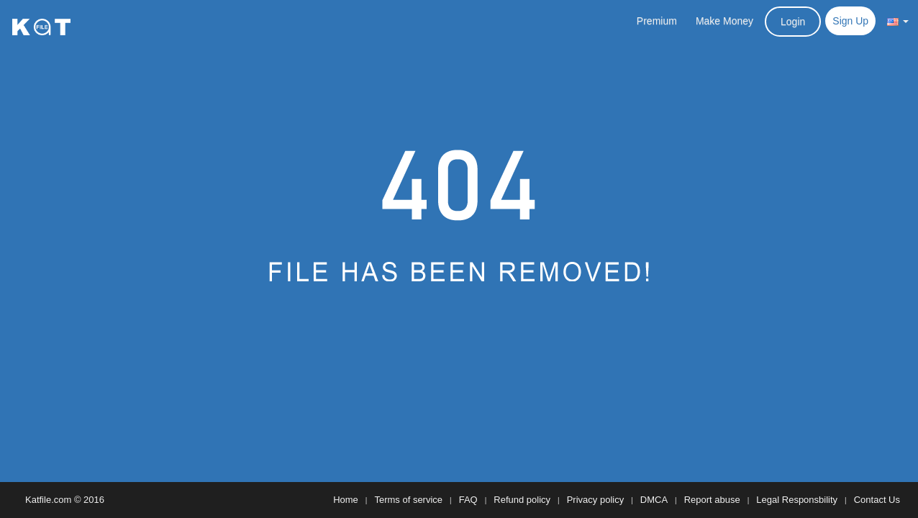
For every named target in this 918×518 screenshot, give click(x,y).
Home (345, 499)
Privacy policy (595, 499)
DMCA (654, 499)
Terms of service (408, 499)
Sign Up (850, 21)
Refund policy (522, 499)
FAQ (468, 499)
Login (793, 21)
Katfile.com (48, 499)
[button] (898, 20)
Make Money (724, 21)
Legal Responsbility (796, 499)
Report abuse (712, 499)
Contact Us (877, 499)
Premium (657, 21)
